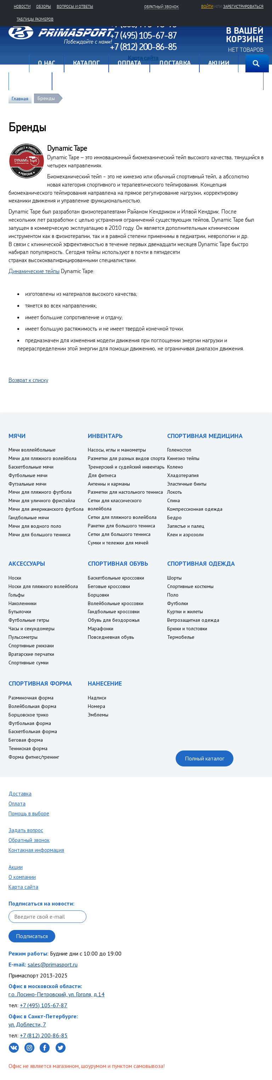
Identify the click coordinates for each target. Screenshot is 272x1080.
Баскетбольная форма (32, 731)
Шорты (174, 578)
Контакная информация (36, 850)
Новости (22, 6)
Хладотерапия (183, 475)
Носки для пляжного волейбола (43, 586)
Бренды (46, 98)
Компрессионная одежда (194, 509)
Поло (172, 595)
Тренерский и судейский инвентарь (126, 467)
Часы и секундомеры (31, 628)
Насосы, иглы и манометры (117, 450)
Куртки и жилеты (185, 611)
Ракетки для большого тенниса (121, 525)
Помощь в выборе (28, 813)
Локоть (174, 492)
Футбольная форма (29, 723)
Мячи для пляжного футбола (40, 492)
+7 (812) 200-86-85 (44, 1035)
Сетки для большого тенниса (119, 534)
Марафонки (100, 628)
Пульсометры (23, 637)
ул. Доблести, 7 (27, 1024)
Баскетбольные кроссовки (116, 578)
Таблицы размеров (35, 19)
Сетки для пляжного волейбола (122, 517)
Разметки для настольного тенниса (125, 492)
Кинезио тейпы (183, 458)
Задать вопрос (25, 830)
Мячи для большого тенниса (39, 534)
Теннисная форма (27, 748)
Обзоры (43, 6)
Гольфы (16, 595)
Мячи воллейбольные (32, 450)
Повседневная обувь (111, 637)
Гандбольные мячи (28, 517)
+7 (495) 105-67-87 (43, 1005)
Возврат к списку (28, 379)
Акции (15, 867)
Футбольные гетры (28, 620)
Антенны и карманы (109, 484)
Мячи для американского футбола (46, 509)
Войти (207, 6)
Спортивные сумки (28, 662)
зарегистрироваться (243, 6)
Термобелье (180, 637)
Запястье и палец (185, 526)
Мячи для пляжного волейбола (42, 458)
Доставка (20, 793)
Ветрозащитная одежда (193, 620)
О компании (22, 877)
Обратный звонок (29, 840)
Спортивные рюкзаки (31, 645)
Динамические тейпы (34, 271)
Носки (14, 578)
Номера (96, 706)
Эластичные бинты (186, 484)
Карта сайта (23, 887)
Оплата (17, 803)
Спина (173, 500)
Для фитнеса (102, 475)
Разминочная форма (30, 697)
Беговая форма (25, 740)
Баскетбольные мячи (30, 467)
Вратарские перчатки (31, 654)
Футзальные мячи (27, 484)
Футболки (177, 603)
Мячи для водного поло (34, 526)
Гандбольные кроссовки (114, 611)
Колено (175, 467)
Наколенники (22, 603)
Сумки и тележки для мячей (118, 542)
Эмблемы (98, 714)
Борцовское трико (28, 714)
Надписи (97, 697)
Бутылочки (19, 611)
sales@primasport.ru (53, 964)
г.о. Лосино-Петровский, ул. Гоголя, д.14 (56, 994)
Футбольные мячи (27, 475)
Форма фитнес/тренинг (33, 757)
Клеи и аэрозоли (185, 534)
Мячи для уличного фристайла (41, 500)
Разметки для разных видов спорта (126, 458)
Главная (18, 63)
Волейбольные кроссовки (115, 603)
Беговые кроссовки (109, 586)
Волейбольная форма (32, 706)
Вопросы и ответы (75, 6)
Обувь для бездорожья (114, 620)
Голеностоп (179, 450)
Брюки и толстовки (187, 628)
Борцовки (98, 595)
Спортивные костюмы (190, 586)
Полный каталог (204, 758)
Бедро (174, 517)
